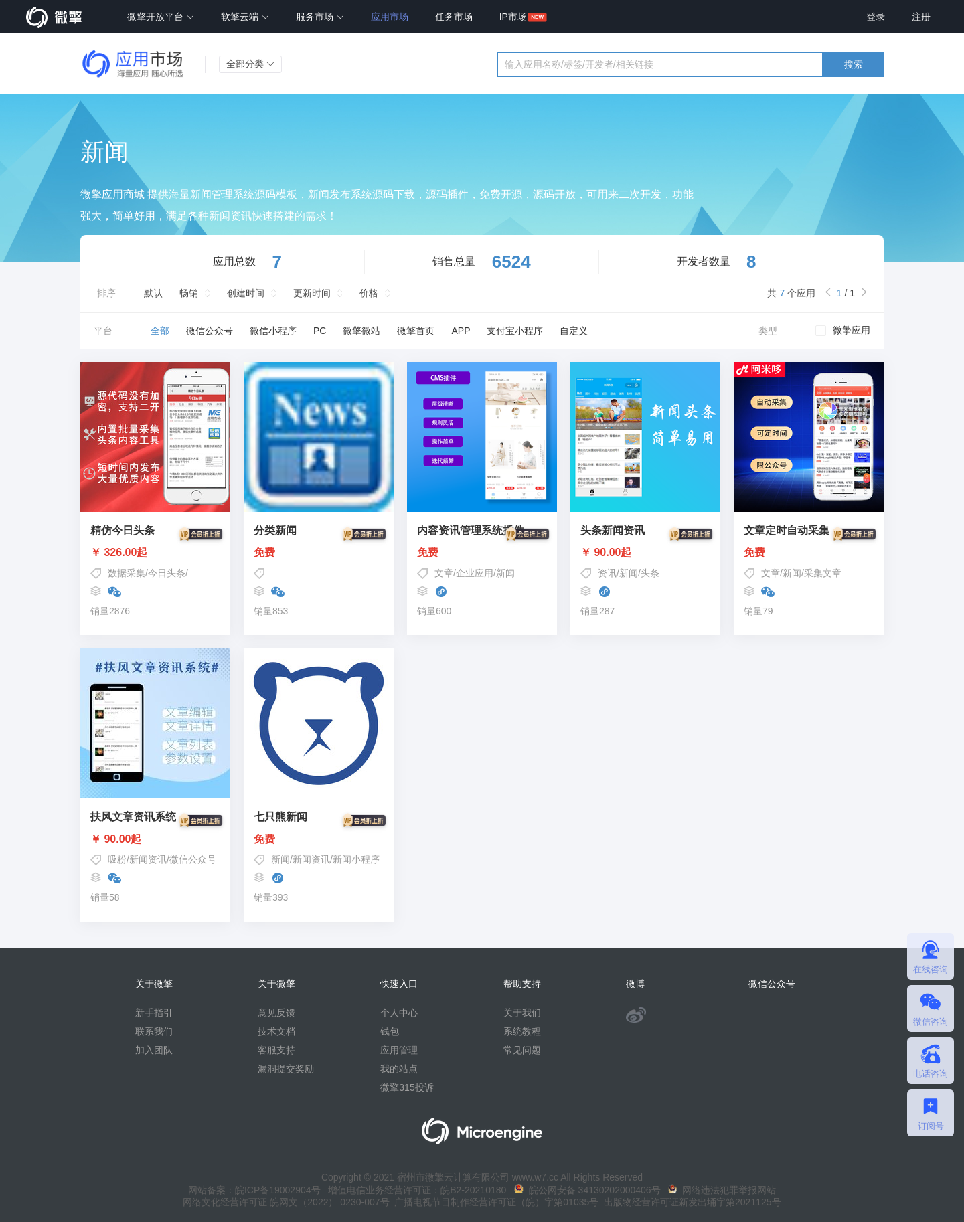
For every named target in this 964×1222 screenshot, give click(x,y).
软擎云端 (245, 16)
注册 (921, 16)
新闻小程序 (356, 859)
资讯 (607, 573)
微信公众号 (192, 859)
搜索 (853, 64)
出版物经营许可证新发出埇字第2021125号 (689, 1202)
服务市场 (320, 16)
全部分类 (250, 63)
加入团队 (154, 1050)
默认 (153, 293)
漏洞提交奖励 (286, 1068)
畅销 (188, 293)
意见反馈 (276, 1012)
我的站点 (399, 1068)
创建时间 (245, 293)
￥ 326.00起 (155, 552)
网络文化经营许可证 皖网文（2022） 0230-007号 (286, 1202)
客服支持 (276, 1050)
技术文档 (276, 1031)
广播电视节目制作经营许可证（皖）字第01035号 (494, 1202)
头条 (650, 573)
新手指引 (154, 1012)
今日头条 (166, 573)
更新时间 (312, 293)
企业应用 (474, 573)
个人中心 (399, 1012)
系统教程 (522, 1031)
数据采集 (126, 573)
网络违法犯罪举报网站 (722, 1190)
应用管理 (399, 1050)
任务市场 (454, 16)
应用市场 (389, 16)
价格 (368, 293)
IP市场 (513, 16)
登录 (875, 16)
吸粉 (117, 859)
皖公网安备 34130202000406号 (587, 1190)
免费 (319, 552)
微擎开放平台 (160, 16)
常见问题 (522, 1050)
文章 (443, 573)
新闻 (505, 573)
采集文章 (822, 573)
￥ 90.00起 (645, 552)
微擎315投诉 (406, 1087)
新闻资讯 (148, 859)
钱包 (389, 1031)
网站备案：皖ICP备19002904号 (254, 1190)
